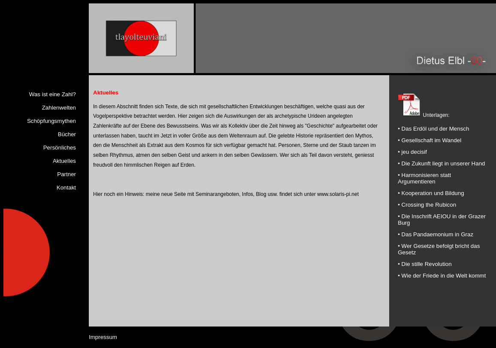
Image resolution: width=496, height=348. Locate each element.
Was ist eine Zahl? (52, 94)
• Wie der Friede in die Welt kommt (442, 275)
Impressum (103, 336)
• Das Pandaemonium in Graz (435, 234)
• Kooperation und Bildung (431, 193)
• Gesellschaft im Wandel (429, 140)
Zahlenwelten (59, 107)
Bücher (67, 134)
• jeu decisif (412, 152)
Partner (66, 174)
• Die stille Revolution (424, 264)
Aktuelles (64, 161)
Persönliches (59, 147)
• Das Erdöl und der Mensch (433, 128)
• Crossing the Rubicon (427, 204)
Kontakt (66, 187)
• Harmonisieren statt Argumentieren (424, 178)
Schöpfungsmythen (51, 121)
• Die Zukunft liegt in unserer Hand (441, 163)
